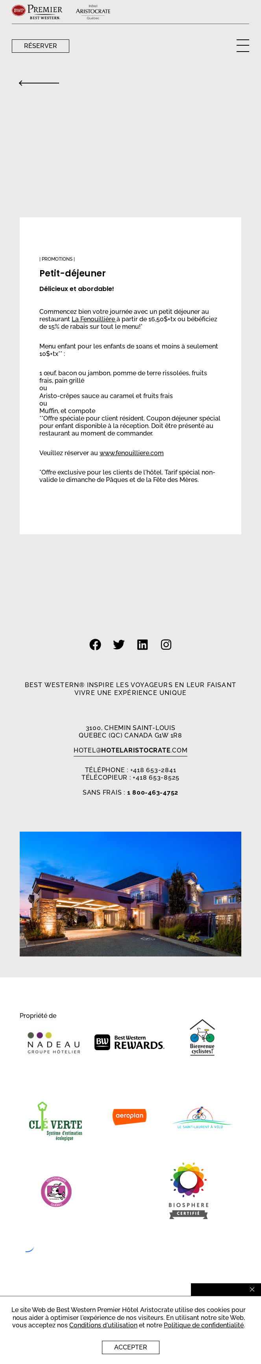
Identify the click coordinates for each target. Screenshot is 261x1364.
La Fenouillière (94, 319)
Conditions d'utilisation (103, 1325)
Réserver (40, 46)
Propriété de (38, 1016)
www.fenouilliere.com (132, 453)
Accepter (130, 1347)
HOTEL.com (131, 750)
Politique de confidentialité (204, 1325)
